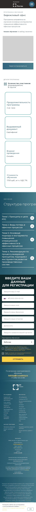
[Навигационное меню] (31, 4)
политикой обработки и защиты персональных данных (14, 508)
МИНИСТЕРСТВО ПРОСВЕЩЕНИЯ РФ (17, 457)
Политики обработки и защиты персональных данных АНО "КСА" (18, 349)
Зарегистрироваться (18, 66)
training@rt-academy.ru (18, 375)
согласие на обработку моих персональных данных (16, 347)
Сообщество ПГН (23, 399)
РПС (20, 421)
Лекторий (21, 406)
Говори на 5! (22, 408)
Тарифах (27, 469)
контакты (18, 438)
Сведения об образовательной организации (8, 399)
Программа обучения (10, 338)
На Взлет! (21, 404)
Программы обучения (9, 427)
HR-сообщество (23, 397)
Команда (6, 413)
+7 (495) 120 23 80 (18, 378)
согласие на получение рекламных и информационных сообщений (18, 353)
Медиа (5, 415)
